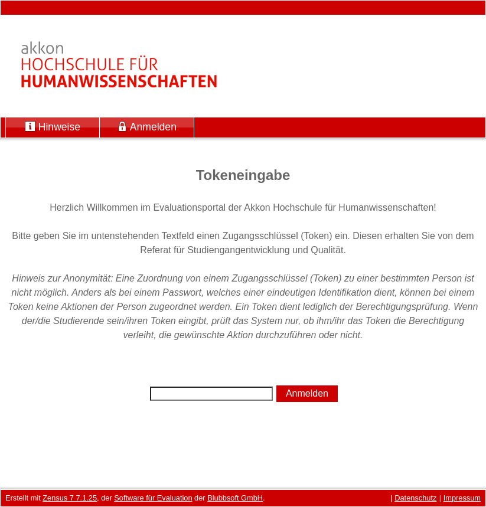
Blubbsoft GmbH (235, 497)
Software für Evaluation (153, 497)
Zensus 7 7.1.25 (70, 497)
